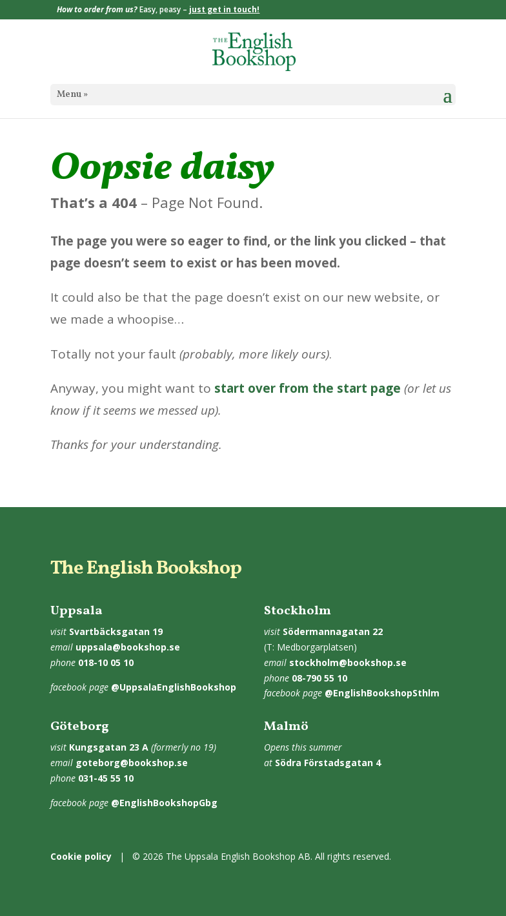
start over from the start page (307, 388)
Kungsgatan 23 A (108, 747)
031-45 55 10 (106, 778)
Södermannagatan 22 (333, 631)
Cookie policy (81, 856)
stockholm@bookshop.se (348, 662)
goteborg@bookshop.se (132, 762)
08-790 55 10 (319, 678)
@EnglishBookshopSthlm (382, 693)
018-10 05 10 (106, 662)
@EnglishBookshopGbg (164, 802)
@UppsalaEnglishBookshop (173, 687)
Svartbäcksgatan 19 (116, 631)
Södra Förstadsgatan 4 (328, 762)
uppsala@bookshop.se (128, 647)
